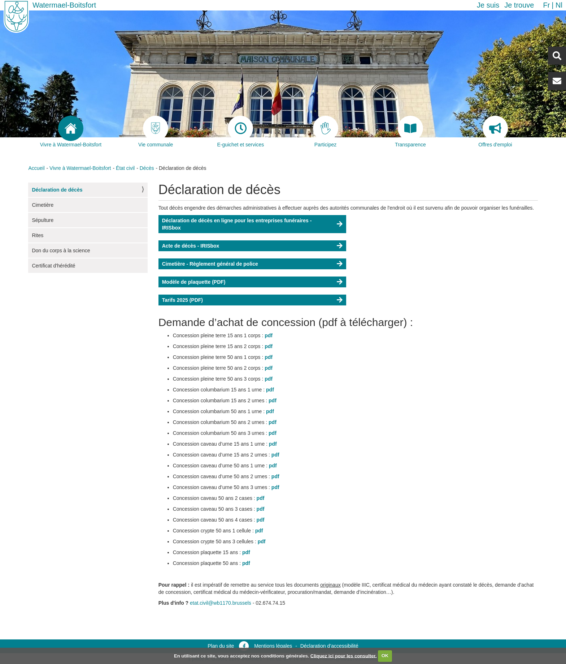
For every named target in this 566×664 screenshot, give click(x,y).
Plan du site (221, 646)
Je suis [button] (488, 5)
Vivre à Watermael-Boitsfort (80, 168)
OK (385, 655)
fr (546, 5)
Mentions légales (273, 646)
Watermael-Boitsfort (64, 5)
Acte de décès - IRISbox (190, 246)
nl (559, 5)
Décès (147, 168)
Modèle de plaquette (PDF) (194, 282)
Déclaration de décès (57, 190)
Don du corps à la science (61, 250)
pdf (269, 335)
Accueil (36, 168)
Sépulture (42, 220)
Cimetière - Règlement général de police (210, 264)
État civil (125, 168)
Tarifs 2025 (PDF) (182, 300)
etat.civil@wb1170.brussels (220, 603)
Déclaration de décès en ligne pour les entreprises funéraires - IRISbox (237, 224)
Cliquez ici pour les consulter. (343, 655)
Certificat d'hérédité (53, 266)
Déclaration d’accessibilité (329, 646)
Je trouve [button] (519, 5)
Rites (37, 235)
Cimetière (42, 205)
